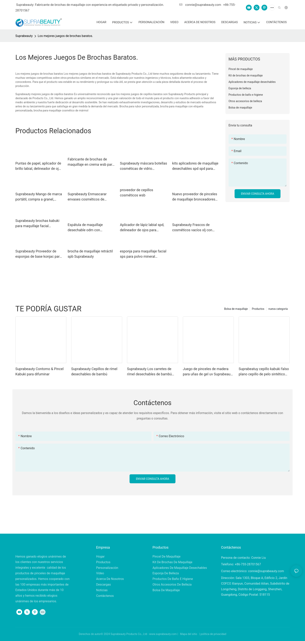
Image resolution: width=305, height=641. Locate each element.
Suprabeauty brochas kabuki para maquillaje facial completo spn (37, 224)
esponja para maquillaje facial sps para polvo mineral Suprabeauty (143, 254)
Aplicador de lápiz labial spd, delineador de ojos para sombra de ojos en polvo (142, 228)
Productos (258, 308)
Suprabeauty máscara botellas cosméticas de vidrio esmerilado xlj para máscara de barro (143, 166)
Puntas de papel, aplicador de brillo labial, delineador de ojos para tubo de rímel (38, 166)
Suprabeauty (24, 36)
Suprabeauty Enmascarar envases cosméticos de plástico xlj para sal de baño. (90, 197)
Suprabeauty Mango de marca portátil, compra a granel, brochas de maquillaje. (38, 197)
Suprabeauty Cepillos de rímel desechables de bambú (94, 371)
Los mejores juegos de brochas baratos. (65, 36)
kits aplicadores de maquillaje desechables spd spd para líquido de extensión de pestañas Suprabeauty (195, 166)
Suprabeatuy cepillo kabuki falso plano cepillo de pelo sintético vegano (264, 372)
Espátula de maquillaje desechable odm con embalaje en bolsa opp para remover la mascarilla (89, 228)
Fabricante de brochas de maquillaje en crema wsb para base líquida (91, 162)
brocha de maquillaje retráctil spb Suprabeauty (90, 253)
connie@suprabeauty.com (200, 5)
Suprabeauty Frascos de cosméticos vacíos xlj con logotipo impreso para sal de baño (194, 228)
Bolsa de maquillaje (236, 308)
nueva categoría (278, 308)
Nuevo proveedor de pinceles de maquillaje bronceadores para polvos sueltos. (194, 197)
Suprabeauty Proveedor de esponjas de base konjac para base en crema (38, 254)
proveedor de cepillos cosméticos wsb (136, 192)
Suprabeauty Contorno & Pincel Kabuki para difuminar (39, 371)
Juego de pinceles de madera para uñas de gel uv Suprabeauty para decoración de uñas (208, 372)
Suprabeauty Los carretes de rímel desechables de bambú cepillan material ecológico (149, 372)
